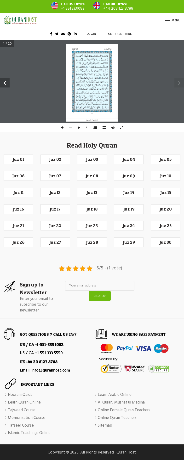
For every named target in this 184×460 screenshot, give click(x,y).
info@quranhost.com (50, 370)
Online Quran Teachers (117, 418)
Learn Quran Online (24, 402)
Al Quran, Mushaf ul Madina (121, 402)
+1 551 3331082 (73, 9)
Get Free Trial (120, 34)
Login (91, 34)
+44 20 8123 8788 (42, 361)
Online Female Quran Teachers (124, 410)
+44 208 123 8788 (118, 9)
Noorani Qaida (20, 395)
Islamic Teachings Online (29, 433)
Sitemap (105, 426)
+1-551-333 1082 (49, 344)
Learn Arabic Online (115, 395)
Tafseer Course (21, 426)
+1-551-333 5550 (49, 353)
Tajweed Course (21, 410)
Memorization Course (26, 418)
